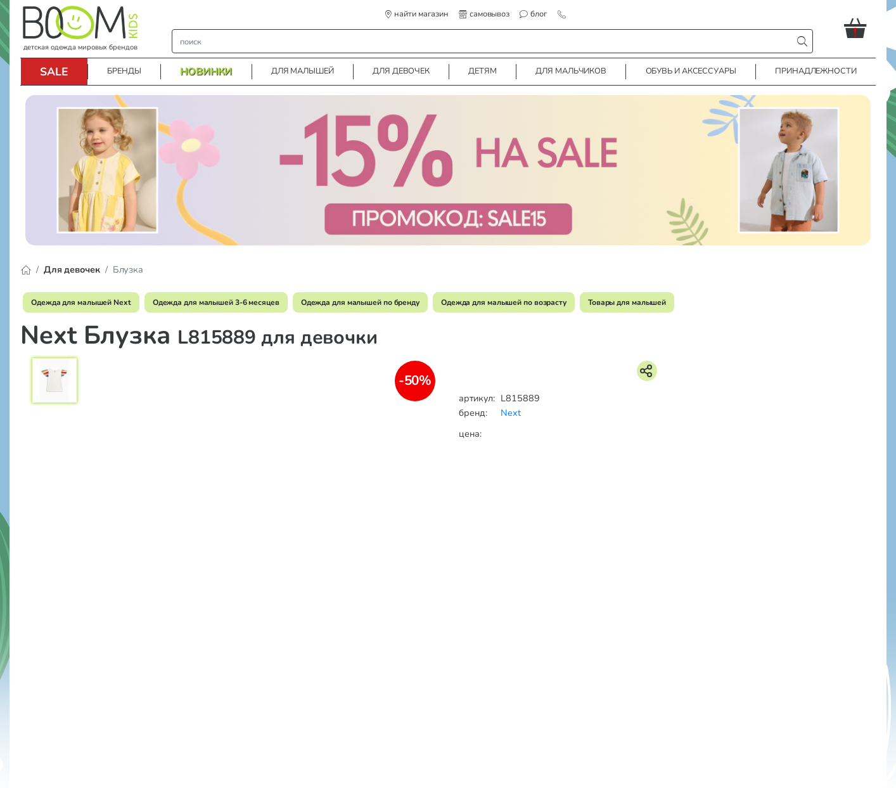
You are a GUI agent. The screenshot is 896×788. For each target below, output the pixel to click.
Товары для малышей (627, 302)
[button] (860, 28)
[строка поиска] (485, 41)
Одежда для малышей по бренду (360, 302)
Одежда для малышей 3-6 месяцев (216, 302)
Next (511, 412)
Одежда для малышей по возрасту (503, 302)
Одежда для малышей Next (81, 302)
